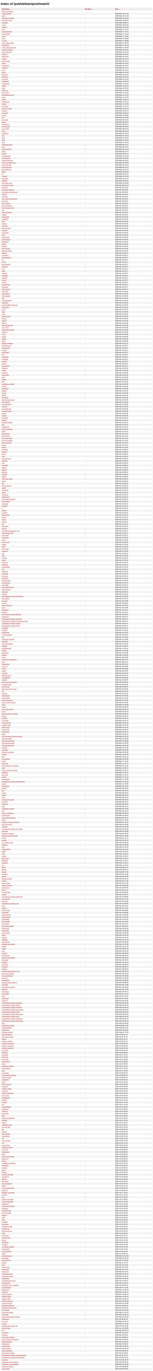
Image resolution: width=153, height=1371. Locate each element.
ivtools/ (4, 194)
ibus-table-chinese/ (8, 987)
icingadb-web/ (7, 684)
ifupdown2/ (5, 1152)
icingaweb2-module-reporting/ (12, 1003)
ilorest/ (4, 872)
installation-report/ (8, 809)
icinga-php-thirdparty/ (9, 659)
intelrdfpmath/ (6, 648)
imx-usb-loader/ (7, 440)
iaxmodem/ (5, 237)
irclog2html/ (6, 1136)
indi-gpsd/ (5, 233)
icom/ (4, 314)
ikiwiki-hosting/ (7, 251)
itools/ (4, 244)
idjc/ (3, 556)
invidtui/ (4, 646)
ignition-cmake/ (7, 1041)
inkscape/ (5, 106)
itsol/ (3, 1265)
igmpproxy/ (5, 124)
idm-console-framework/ (10, 1339)
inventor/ (5, 551)
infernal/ (4, 901)
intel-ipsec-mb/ (7, 183)
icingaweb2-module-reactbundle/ (13, 1357)
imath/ (4, 784)
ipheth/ (4, 420)
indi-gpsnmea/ (7, 411)
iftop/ (3, 547)
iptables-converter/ (8, 1193)
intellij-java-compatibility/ (10, 1364)
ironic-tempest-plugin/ (9, 682)
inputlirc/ (5, 373)
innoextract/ (6, 759)
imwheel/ (5, 574)
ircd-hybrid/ (6, 933)
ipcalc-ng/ (5, 495)
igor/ (3, 456)
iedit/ (3, 1154)
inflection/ (5, 1165)
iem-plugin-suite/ (7, 185)
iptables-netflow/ (7, 343)
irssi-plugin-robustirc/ (9, 1075)
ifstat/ (4, 820)
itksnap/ (4, 1120)
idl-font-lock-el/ (7, 1231)
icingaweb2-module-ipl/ (10, 1326)
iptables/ (5, 772)
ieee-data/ (5, 1113)
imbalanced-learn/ (8, 1305)
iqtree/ (4, 447)
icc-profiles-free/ (7, 842)
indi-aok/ (5, 291)
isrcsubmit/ (5, 1310)
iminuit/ (4, 603)
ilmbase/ (5, 1052)
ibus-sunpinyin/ (7, 206)
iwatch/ (4, 908)
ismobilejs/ (5, 1080)
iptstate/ (4, 506)
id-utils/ (4, 350)
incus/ (4, 25)
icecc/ (4, 657)
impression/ (6, 126)
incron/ (4, 280)
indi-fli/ (4, 395)
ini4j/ (3, 1217)
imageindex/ (6, 1283)
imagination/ (6, 849)
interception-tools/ (8, 330)
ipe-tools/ (5, 763)
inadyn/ (4, 318)
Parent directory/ (7, 11)
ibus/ (3, 147)
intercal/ (4, 978)
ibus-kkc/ (5, 201)
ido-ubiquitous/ (7, 1183)
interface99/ (6, 348)
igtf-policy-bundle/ (8, 18)
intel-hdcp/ (5, 931)
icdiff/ (3, 851)
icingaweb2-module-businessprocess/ (15, 621)
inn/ (3, 569)
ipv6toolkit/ (5, 217)
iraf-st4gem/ (6, 501)
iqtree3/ (4, 594)
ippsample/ (5, 664)
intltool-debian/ (7, 1342)
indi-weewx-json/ (7, 533)
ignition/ (4, 612)
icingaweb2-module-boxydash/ (12, 829)
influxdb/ (5, 641)
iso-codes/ (5, 924)
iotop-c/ (4, 364)
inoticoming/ (6, 284)
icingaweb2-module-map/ (10, 1016)
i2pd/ (3, 705)
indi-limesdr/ (6, 239)
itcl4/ (3, 131)
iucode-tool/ (6, 1346)
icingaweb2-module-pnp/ (10, 903)
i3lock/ (4, 476)
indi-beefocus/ (7, 404)
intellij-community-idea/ (10, 836)
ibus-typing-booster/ (9, 818)
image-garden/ (7, 879)
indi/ (3, 29)
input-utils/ (5, 375)
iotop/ (4, 560)
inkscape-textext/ (8, 1276)
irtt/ (3, 637)
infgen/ (4, 881)
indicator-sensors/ (8, 833)
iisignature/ (5, 632)
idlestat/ (4, 472)
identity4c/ (5, 56)
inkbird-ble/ (5, 955)
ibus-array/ (5, 93)
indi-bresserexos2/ (8, 400)
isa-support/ (6, 899)
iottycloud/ (5, 1269)
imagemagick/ (7, 14)
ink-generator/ (7, 1251)
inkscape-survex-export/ (10, 1362)
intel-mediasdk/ (7, 1351)
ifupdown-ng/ (6, 345)
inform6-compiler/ (8, 752)
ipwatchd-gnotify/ (8, 1066)
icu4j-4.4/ (5, 1150)
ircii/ (3, 269)
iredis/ (4, 671)
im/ (3, 1138)
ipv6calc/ (5, 565)
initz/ (3, 1220)
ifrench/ (4, 1215)
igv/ (3, 865)
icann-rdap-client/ (8, 43)
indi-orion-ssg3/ (7, 479)
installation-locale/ (8, 384)
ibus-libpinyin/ (6, 169)
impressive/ (6, 888)
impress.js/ (5, 1229)
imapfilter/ (5, 357)
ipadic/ (4, 650)
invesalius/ (5, 65)
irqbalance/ (5, 497)
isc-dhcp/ (5, 964)
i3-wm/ (4, 838)
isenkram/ (5, 610)
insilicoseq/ (5, 84)
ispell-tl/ (4, 1100)
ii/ (2, 508)
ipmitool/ (5, 23)
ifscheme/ (5, 1181)
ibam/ (4, 1064)
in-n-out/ (5, 1321)
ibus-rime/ (5, 549)
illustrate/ (5, 287)
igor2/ (4, 890)
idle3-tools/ (5, 515)
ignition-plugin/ (7, 1294)
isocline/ (5, 673)
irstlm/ (4, 99)
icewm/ (4, 754)
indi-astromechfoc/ (8, 741)
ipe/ (3, 298)
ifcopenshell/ (6, 156)
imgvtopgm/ (6, 1062)
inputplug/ (5, 388)
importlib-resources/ (9, 1281)
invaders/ (5, 1208)
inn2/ (3, 70)
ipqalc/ (4, 544)
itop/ (3, 1071)
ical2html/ (5, 219)
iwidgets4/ (5, 1204)
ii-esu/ (4, 262)
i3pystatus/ (5, 786)
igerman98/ (6, 921)
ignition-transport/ (8, 1048)
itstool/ (4, 1039)
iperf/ (3, 607)
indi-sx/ (4, 529)
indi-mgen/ (5, 307)
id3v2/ (4, 867)
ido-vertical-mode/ (8, 1156)
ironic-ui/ (5, 666)
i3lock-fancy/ (6, 289)
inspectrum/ (6, 583)
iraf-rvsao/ (5, 537)
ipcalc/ (4, 1240)
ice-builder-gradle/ (8, 1337)
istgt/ (3, 271)
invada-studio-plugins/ (9, 982)
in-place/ (5, 1292)
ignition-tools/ (6, 1296)
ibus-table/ (5, 994)
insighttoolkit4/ (7, 1028)
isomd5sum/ (6, 815)
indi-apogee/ (6, 296)
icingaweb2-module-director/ (11, 614)
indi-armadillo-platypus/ (10, 305)
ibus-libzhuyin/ (7, 167)
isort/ (3, 768)
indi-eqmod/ (6, 698)
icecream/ (5, 1235)
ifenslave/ (5, 1242)
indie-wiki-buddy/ (7, 1312)
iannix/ (4, 777)
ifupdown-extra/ (7, 1147)
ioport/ (4, 1122)
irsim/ (4, 454)
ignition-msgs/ (7, 1089)
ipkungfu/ (5, 1055)
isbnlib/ (4, 655)
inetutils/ (5, 68)
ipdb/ (3, 16)
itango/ (4, 876)
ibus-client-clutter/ (8, 973)
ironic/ (4, 36)
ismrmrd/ (5, 804)
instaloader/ (6, 696)
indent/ (4, 510)
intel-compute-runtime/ (9, 770)
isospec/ (5, 802)
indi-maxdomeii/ (7, 325)
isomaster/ (5, 1073)
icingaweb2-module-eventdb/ (12, 1007)
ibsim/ (4, 72)
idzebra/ (4, 845)
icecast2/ (5, 113)
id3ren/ (4, 323)
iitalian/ (4, 391)
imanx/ (4, 668)
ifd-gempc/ (5, 991)
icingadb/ (5, 628)
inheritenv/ (5, 1319)
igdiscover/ (5, 1290)
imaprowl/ (5, 1224)
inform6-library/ (7, 1034)
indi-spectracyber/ (8, 745)
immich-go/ (5, 687)
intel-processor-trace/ (9, 689)
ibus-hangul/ (6, 264)
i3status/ (5, 368)
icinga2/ (4, 176)
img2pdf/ (5, 985)
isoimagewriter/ (7, 145)
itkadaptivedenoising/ (9, 1308)
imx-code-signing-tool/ (9, 199)
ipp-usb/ (4, 601)
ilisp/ (3, 1116)
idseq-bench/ (6, 1260)
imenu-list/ (5, 1095)
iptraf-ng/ (5, 562)
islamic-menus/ (7, 885)
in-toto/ (4, 1324)
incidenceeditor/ (7, 50)
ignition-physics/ (7, 1301)
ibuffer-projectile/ (7, 1199)
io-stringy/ (5, 1332)
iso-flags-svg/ (6, 1211)
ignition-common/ (8, 1046)
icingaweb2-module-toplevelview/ (13, 781)
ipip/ (3, 1023)
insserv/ (4, 273)
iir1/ (3, 135)
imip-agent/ (6, 1369)
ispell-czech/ (6, 316)
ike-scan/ (5, 576)
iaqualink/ (5, 178)
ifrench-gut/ (6, 727)
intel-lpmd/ (5, 928)
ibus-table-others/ (8, 926)
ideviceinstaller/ (7, 422)
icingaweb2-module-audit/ (11, 1012)
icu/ (3, 117)
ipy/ (3, 1197)
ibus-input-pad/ (7, 438)
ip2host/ (4, 630)
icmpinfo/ (5, 578)
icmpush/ (5, 1086)
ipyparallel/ (5, 919)
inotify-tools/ (6, 61)
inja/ (3, 854)
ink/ (3, 425)
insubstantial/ (6, 1107)
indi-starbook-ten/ (8, 587)
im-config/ (5, 720)
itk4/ (3, 140)
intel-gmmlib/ (6, 228)
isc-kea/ (4, 230)
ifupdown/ (5, 242)
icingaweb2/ (6, 678)
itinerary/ (5, 77)
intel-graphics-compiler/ (10, 714)
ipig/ (3, 221)
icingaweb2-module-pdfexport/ (12, 897)
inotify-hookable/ (7, 1201)
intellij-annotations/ (8, 1118)
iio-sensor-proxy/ (7, 709)
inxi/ (3, 951)
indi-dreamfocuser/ (8, 743)
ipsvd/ (4, 393)
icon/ (3, 38)
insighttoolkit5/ (7, 32)
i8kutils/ (4, 1179)
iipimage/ (5, 418)
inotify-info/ (5, 732)
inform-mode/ (6, 1213)
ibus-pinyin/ (6, 542)
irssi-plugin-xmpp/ (8, 799)
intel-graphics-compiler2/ (10, 766)
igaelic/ (4, 840)
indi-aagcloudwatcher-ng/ (10, 531)
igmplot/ (4, 827)
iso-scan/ (5, 79)
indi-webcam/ (6, 257)
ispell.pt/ (5, 1001)
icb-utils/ (5, 1360)
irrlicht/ (4, 795)
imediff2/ (5, 1222)
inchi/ (3, 540)
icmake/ (4, 278)
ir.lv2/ (3, 309)
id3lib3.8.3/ (5, 427)
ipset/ (4, 63)
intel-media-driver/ (8, 208)
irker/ (3, 88)
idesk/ (4, 481)
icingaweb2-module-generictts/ (12, 1014)
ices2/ (4, 492)
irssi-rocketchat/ (7, 976)
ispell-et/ (5, 1190)
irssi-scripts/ (6, 1238)
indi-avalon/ (6, 294)
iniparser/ (5, 74)
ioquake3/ (5, 255)
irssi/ (3, 797)
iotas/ (4, 151)
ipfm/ (3, 1082)
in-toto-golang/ (7, 635)
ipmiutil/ (4, 748)
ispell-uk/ (5, 1057)
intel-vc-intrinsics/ (8, 813)
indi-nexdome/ (7, 300)
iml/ (3, 790)
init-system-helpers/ (8, 499)
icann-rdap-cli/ (7, 52)
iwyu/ (3, 334)
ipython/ (4, 718)
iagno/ (4, 122)
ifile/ (3, 382)
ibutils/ (4, 413)
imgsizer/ (5, 1091)
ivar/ (3, 806)
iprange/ (5, 187)
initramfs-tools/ (7, 20)
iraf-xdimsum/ (6, 458)
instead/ (4, 461)
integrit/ (4, 27)
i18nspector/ (6, 917)
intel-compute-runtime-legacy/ (12, 736)
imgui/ (4, 115)
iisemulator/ (6, 1249)
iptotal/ (4, 215)
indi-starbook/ (6, 409)
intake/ (4, 946)
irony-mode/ (6, 883)
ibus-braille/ (6, 1134)
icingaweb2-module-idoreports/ (12, 1021)
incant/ (4, 894)
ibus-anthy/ (5, 598)
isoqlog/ (4, 474)
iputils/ (4, 339)
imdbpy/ (4, 1168)
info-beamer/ (6, 1068)
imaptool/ (5, 359)
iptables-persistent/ (8, 944)
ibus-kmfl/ (5, 1059)
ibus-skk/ (5, 775)
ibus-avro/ (5, 858)
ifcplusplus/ (6, 980)
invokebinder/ (6, 1287)
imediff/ (4, 680)
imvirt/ (4, 519)
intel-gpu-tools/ (7, 824)
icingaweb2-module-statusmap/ (12, 1010)
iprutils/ (4, 361)
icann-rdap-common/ (9, 47)
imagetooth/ (6, 1098)
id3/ (3, 355)
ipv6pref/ (5, 571)
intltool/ (4, 1132)
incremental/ (6, 892)
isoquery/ (5, 449)
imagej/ (4, 1102)
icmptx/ (4, 282)
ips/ (3, 553)
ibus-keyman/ (6, 1084)
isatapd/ (4, 513)
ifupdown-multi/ (7, 1226)
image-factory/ (7, 149)
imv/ (3, 811)
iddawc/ (4, 969)
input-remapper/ (7, 644)
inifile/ (4, 1186)
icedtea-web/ (6, 725)
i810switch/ (6, 1344)
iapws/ (4, 707)
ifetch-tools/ (6, 910)
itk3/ (3, 142)
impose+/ (5, 1244)
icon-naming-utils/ (8, 1188)
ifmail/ (4, 517)
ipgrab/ (4, 416)
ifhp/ (3, 847)
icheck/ (4, 522)
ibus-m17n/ (6, 729)
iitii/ (3, 483)
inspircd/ (5, 592)
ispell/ (4, 488)
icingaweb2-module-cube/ (11, 626)
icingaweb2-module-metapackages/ (14, 1355)
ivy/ (3, 1104)
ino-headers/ (6, 158)
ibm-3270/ (5, 327)
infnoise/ (5, 266)
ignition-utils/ (6, 1299)
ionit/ (3, 1233)
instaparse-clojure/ (8, 1206)
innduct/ (4, 332)
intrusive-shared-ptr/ (9, 163)
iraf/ (3, 463)
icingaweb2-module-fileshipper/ (12, 596)
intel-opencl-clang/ (8, 1353)
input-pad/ (5, 535)
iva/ (3, 210)
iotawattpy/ (5, 1278)
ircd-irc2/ (5, 226)
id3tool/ (4, 253)
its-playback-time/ (8, 95)
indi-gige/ (5, 397)
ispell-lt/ (4, 953)
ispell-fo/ (5, 863)
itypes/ (4, 1161)
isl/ (3, 691)
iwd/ (3, 757)
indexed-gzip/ (6, 675)
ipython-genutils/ (7, 1174)
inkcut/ (4, 716)
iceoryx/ (4, 54)
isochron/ (5, 750)
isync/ (4, 711)
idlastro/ (4, 989)
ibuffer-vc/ (5, 1159)
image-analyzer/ (7, 160)
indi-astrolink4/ (7, 739)
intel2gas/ (5, 526)
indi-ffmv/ (5, 303)
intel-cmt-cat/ (6, 723)
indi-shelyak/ (6, 589)
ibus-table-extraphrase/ (10, 192)
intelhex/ (5, 874)
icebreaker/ (6, 102)
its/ (3, 1129)
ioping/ (4, 386)
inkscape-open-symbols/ (10, 1285)
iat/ (3, 524)
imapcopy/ (5, 1272)
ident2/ (4, 470)
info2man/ (5, 1109)
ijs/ (3, 174)
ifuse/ (4, 172)
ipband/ (4, 224)
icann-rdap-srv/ (7, 605)
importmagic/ (6, 915)
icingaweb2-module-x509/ (11, 1005)
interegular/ (6, 942)
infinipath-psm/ (7, 1125)
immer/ (4, 59)
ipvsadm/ (5, 465)
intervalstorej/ (6, 1348)
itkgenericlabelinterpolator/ (11, 1317)
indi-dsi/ (4, 406)
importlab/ (5, 1258)
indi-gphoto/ (6, 34)
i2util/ (3, 1254)
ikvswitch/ (5, 960)
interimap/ (5, 998)
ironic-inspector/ (7, 429)
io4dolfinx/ (5, 81)
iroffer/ (4, 379)
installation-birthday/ (9, 1163)
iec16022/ (5, 133)
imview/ (4, 452)
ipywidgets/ (6, 779)
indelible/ (5, 276)
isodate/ (4, 962)
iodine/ (4, 86)
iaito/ (3, 312)
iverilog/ (4, 693)
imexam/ (5, 967)
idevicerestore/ (7, 212)
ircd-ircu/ (5, 90)
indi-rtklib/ (5, 585)
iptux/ (4, 97)
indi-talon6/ (5, 402)
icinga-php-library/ (8, 190)
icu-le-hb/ (5, 1050)
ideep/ (4, 949)
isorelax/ (5, 1335)
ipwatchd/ (5, 490)
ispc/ (3, 906)
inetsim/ (4, 111)
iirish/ (3, 734)
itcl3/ (3, 138)
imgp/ (4, 1170)
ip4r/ (3, 235)
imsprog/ (5, 831)
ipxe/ (3, 662)
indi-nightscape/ (7, 700)
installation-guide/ (8, 1025)
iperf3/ (4, 337)
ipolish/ (4, 788)
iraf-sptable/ (6, 567)
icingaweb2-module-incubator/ (12, 1019)
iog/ (3, 1330)
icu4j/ (3, 761)
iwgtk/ (4, 370)
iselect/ (4, 468)
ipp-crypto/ (5, 129)
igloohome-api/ (7, 1256)
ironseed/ (5, 1314)
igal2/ (4, 935)
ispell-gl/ (5, 1111)
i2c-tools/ (5, 120)
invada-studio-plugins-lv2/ (11, 971)
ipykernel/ (5, 653)
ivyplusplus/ (6, 1145)
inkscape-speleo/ (8, 1366)
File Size (88, 9)
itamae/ (4, 937)
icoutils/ (4, 558)
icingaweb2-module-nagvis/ (11, 623)
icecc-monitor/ (7, 443)
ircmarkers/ (6, 366)
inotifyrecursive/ (7, 1274)
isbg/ (3, 996)
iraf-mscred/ (6, 248)
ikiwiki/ (4, 870)
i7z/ (3, 1143)
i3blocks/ (5, 860)
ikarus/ (4, 1263)
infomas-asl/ (6, 1328)
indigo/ (4, 321)
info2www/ (5, 45)
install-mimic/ (6, 580)
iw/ (3, 260)
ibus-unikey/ (6, 203)
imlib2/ (4, 104)
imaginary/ (5, 617)
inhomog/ (5, 504)
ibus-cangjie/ (6, 1141)
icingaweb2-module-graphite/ (12, 619)
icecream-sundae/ (8, 639)
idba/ (3, 341)
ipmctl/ (4, 856)
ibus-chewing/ (6, 486)
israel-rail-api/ (6, 165)
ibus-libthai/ (6, 434)
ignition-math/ (6, 1077)
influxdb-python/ (7, 1032)
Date (116, 9)
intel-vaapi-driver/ (8, 1037)
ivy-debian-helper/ (8, 1247)
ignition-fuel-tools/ (8, 1043)
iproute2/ (5, 196)
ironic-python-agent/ (9, 702)
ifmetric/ (4, 246)
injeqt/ (4, 445)
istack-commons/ (8, 1093)
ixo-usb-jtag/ (6, 1127)
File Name (5, 9)
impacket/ (5, 912)
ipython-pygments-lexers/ (10, 822)
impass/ (4, 1195)
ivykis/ (4, 793)
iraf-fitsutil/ (5, 352)
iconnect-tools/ (7, 1303)
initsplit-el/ (5, 1177)
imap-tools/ (5, 1267)
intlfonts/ (5, 940)
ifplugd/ (4, 1172)
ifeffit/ (4, 431)
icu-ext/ (4, 41)
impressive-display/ (8, 958)
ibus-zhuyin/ (6, 436)
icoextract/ (5, 1030)
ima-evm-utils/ (7, 108)
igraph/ (4, 153)
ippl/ (3, 377)
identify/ (4, 181)
